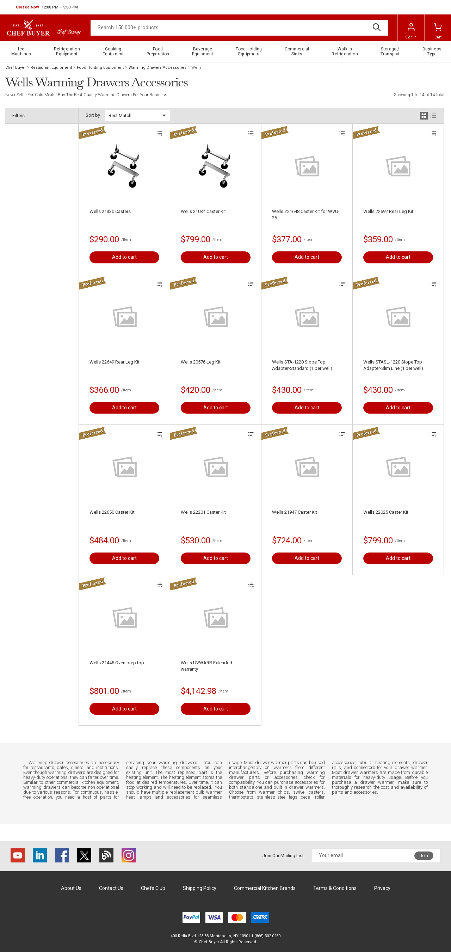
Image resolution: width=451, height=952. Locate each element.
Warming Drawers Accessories (157, 67)
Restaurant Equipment (51, 67)
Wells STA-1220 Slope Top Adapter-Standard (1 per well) (302, 365)
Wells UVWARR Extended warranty (206, 666)
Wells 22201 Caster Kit (203, 512)
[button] (47, 7)
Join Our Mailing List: (283, 855)
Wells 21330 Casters (110, 211)
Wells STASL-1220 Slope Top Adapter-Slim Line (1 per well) (393, 365)
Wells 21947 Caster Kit (294, 512)
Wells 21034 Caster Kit (203, 211)
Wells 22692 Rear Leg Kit (388, 211)
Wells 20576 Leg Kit (201, 362)
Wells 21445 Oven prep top (116, 662)
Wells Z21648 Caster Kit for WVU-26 (306, 214)
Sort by (93, 115)
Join (424, 855)
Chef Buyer (15, 67)
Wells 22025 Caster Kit (385, 512)
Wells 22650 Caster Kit (112, 512)
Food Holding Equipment (100, 67)
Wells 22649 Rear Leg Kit (114, 362)
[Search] (239, 28)
